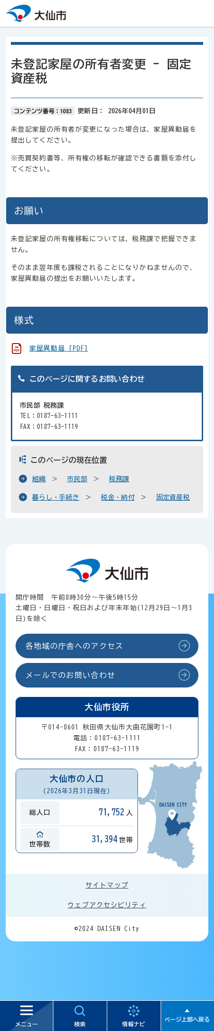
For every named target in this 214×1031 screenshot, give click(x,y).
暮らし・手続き (55, 497)
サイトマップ (107, 885)
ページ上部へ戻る (187, 1019)
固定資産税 (173, 497)
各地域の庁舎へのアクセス (74, 646)
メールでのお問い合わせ (70, 675)
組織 (39, 479)
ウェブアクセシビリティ (107, 905)
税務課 (119, 479)
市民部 (77, 479)
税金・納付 (118, 497)
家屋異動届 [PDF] (58, 348)
